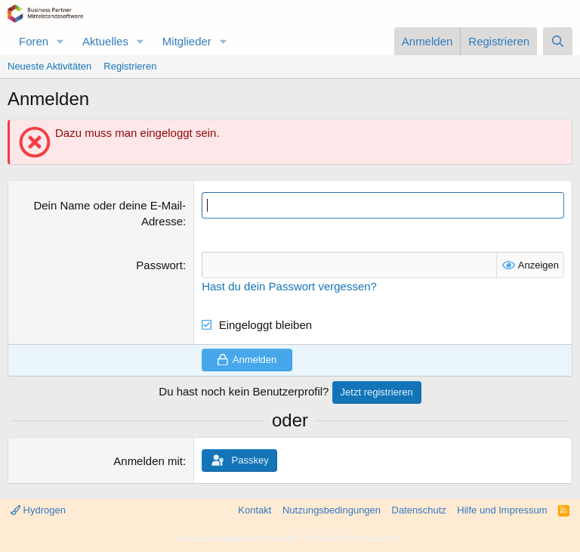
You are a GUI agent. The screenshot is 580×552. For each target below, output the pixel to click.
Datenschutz (419, 510)
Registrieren (129, 66)
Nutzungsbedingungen (331, 510)
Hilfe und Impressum (502, 510)
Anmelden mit (148, 460)
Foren (33, 41)
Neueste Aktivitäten (49, 66)
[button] (60, 41)
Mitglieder (186, 41)
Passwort (159, 265)
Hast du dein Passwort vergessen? (289, 286)
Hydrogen (38, 510)
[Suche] (557, 41)
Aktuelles (105, 41)
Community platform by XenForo (290, 538)
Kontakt (254, 510)
